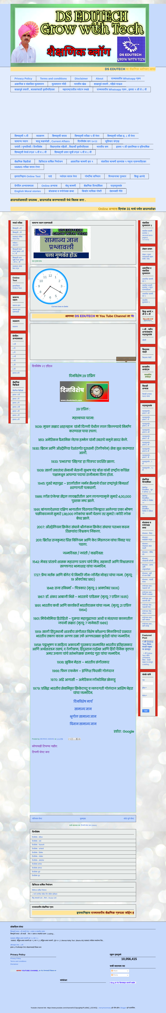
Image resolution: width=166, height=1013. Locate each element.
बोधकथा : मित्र (147, 533)
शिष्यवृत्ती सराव (59, 135)
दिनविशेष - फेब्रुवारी (38, 845)
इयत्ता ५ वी (16, 411)
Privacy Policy (23, 78)
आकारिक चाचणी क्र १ (82, 161)
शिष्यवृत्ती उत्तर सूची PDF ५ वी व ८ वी (73, 152)
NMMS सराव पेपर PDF (17, 267)
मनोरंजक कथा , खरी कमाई (147, 625)
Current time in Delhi (59, 306)
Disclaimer (81, 78)
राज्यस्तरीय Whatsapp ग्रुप (126, 78)
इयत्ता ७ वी (16, 419)
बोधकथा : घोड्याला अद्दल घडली (147, 546)
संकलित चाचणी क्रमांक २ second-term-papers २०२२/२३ (147, 235)
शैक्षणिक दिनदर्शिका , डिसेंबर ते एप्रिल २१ (147, 510)
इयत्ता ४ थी (16, 407)
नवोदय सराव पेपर (68, 176)
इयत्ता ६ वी (16, 415)
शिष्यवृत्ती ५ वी (21, 135)
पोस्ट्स (114, 971)
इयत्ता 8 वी (16, 373)
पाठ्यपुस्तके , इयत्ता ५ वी (146, 437)
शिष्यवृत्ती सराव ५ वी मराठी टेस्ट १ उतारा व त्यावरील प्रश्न (27, 931)
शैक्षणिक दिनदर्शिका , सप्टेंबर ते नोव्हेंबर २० (147, 499)
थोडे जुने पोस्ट (129, 818)
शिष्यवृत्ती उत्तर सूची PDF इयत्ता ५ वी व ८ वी (18, 260)
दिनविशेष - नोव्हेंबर (37, 856)
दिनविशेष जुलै (36, 872)
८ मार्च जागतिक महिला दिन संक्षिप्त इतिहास (44, 894)
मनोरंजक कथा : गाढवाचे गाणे (147, 587)
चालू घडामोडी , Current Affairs (53, 141)
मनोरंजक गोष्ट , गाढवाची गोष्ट (147, 606)
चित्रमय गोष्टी (146, 357)
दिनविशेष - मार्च (36, 841)
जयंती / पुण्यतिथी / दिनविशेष (28, 146)
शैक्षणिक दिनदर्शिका (93, 185)
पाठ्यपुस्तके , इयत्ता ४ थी (146, 431)
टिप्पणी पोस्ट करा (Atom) (89, 825)
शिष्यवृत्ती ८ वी (17, 232)
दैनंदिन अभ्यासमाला (24, 185)
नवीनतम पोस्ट (37, 818)
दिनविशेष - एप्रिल (37, 837)
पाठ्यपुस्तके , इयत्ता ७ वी (146, 450)
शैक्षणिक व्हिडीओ (23, 161)
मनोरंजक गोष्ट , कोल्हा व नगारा (147, 612)
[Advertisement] (73, 112)
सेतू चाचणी (70, 185)
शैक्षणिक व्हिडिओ (18, 390)
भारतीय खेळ (80, 84)
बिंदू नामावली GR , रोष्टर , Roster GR (44, 898)
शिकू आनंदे (139, 176)
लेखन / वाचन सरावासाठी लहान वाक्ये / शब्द (147, 256)
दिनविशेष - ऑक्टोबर (38, 860)
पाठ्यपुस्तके (116, 185)
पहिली (144, 340)
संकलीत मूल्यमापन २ (146, 301)
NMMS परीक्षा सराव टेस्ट (27, 167)
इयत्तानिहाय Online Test (27, 176)
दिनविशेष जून (36, 876)
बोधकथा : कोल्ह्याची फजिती (147, 559)
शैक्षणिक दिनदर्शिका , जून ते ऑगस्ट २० (147, 489)
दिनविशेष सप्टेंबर (37, 864)
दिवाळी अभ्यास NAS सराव (147, 395)
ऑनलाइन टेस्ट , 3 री (16, 945)
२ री (14, 348)
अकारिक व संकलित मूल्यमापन (29, 84)
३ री (14, 352)
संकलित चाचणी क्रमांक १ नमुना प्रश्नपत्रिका (123, 161)
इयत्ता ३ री (16, 403)
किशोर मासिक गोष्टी (92, 191)
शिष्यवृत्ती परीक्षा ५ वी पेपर (87, 135)
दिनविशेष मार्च (83, 701)
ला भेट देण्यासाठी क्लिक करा (55, 971)
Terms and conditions (53, 78)
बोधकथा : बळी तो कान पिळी (147, 574)
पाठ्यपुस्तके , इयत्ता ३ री (146, 425)
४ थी (14, 356)
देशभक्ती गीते (116, 191)
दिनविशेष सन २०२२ (87, 141)
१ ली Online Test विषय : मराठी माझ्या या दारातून (147, 645)
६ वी (14, 365)
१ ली (14, 344)
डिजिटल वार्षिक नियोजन (51, 161)
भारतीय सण (102, 146)
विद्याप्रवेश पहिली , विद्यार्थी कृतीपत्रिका (69, 146)
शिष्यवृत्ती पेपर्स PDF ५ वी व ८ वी (31, 152)
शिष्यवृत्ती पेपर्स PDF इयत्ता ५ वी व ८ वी (18, 251)
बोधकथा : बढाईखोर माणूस (147, 538)
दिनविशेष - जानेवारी (38, 849)
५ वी (14, 361)
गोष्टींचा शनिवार (93, 176)
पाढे (50, 176)
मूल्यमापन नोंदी (59, 84)
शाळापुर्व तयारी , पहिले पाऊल (108, 84)
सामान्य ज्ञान (21, 141)
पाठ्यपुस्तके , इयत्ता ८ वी (146, 456)
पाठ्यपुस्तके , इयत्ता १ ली (146, 412)
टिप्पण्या (114, 975)
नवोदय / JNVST (15, 244)
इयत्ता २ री (16, 399)
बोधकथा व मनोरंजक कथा (61, 191)
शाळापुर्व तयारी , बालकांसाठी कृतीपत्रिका (35, 89)
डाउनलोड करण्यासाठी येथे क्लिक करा (54, 200)
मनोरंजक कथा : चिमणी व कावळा (147, 593)
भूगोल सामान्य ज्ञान (83, 716)
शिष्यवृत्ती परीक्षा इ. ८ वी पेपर (121, 135)
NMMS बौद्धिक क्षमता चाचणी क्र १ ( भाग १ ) (24, 938)
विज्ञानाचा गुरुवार (117, 176)
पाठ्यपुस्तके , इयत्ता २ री (146, 418)
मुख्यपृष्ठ (83, 818)
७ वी (14, 369)
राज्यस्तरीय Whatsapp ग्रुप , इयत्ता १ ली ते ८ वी (122, 89)
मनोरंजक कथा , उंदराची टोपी (147, 599)
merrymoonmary (105, 1008)
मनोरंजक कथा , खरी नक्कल (147, 618)
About (99, 78)
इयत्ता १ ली (16, 395)
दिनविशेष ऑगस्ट (37, 868)
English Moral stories (28, 191)
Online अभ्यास (49, 185)
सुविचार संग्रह (112, 141)
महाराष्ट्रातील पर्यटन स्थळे (76, 89)
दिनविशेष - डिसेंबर (37, 853)
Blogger (123, 1008)
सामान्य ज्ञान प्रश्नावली (16, 311)
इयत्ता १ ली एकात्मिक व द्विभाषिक (132, 146)
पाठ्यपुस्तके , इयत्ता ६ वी (146, 444)
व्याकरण (40, 135)
